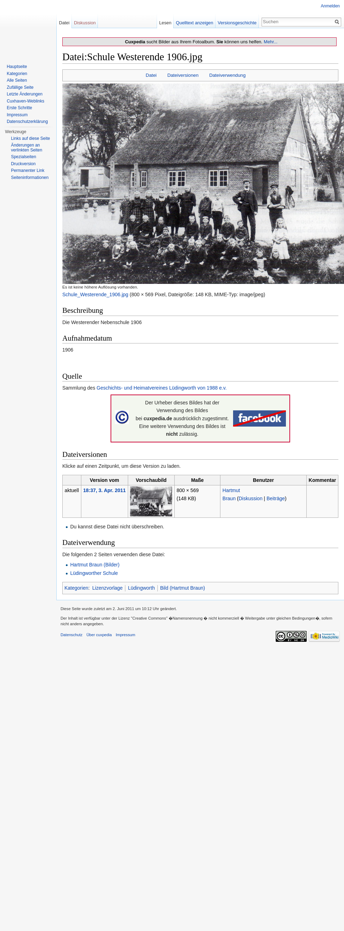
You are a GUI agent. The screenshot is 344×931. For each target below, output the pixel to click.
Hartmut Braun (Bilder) (94, 564)
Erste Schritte (19, 107)
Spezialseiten (23, 156)
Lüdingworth (141, 588)
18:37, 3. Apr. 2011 (104, 490)
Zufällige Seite (20, 87)
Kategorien (76, 588)
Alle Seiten (17, 80)
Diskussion (251, 498)
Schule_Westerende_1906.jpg (95, 294)
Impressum (17, 114)
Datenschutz (71, 635)
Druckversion (23, 163)
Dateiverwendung (227, 75)
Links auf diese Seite (30, 138)
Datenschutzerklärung (27, 121)
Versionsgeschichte (237, 22)
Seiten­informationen (30, 177)
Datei (151, 75)
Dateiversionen (183, 75)
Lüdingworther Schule (94, 573)
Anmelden (330, 6)
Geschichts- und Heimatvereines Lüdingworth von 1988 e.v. (161, 388)
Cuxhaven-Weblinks (25, 101)
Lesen (165, 22)
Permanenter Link (27, 170)
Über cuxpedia (99, 635)
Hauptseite (17, 66)
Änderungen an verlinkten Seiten (26, 148)
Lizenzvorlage (107, 588)
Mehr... (270, 41)
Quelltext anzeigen (194, 22)
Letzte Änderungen (24, 94)
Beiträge (276, 498)
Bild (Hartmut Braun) (182, 588)
